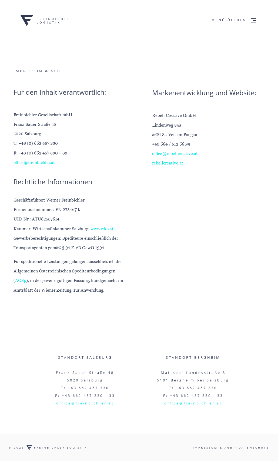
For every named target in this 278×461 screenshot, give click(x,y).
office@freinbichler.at (34, 162)
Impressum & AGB (214, 447)
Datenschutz (254, 447)
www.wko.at (102, 229)
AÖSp (20, 280)
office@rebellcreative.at (175, 153)
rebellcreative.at (167, 163)
